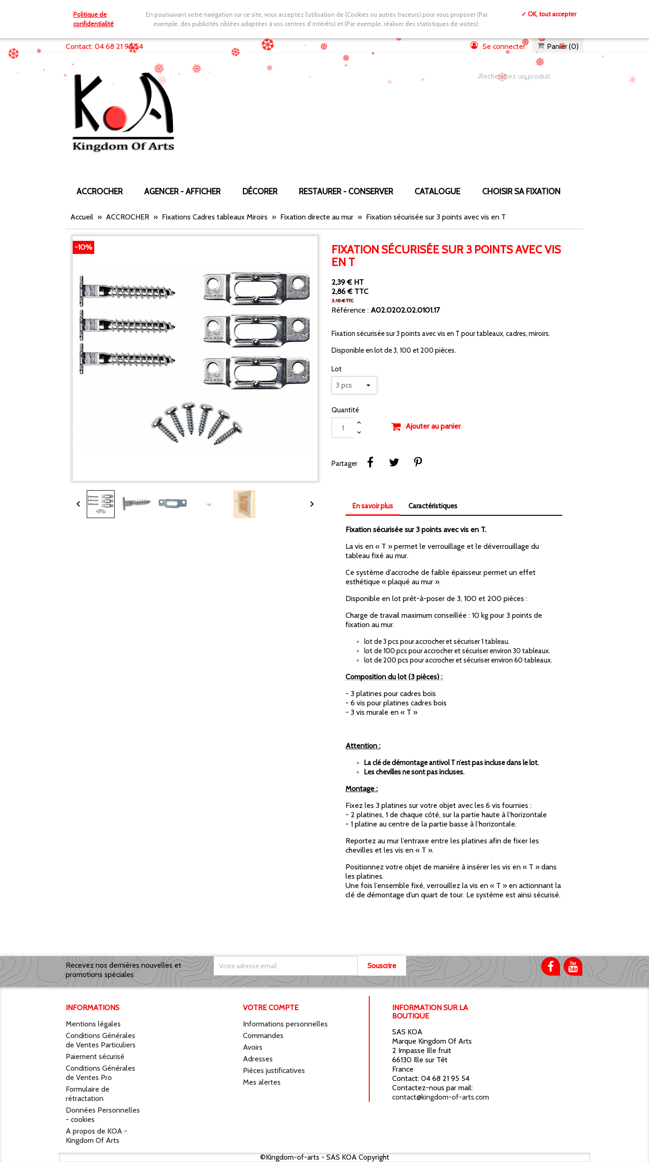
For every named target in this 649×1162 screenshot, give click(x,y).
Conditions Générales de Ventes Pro (100, 1073)
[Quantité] (342, 427)
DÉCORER (259, 191)
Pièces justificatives (274, 1070)
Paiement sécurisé (95, 1056)
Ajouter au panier (426, 427)
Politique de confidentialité (93, 19)
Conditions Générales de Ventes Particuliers (101, 1040)
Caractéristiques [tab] (432, 506)
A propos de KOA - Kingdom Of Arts (96, 1136)
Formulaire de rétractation (88, 1094)
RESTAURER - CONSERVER (346, 191)
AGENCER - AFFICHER (182, 191)
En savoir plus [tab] (372, 506)
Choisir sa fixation (521, 191)
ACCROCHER (99, 191)
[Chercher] (521, 76)
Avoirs (252, 1047)
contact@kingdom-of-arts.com (440, 1097)
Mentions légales (93, 1023)
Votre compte (270, 1007)
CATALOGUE (437, 191)
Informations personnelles (285, 1023)
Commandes (263, 1035)
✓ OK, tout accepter (548, 14)
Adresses (258, 1058)
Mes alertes (262, 1082)
